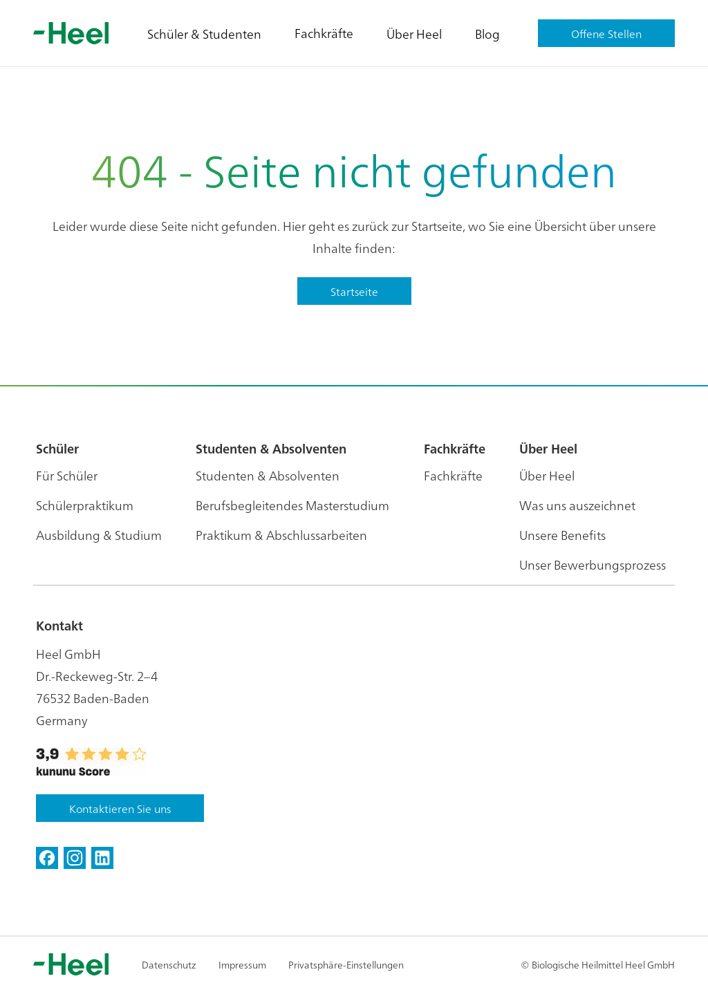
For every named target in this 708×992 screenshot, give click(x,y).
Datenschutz (169, 964)
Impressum (242, 964)
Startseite (354, 291)
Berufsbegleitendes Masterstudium (292, 505)
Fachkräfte (324, 32)
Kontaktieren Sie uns (120, 808)
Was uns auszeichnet (577, 505)
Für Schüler (66, 475)
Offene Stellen (606, 33)
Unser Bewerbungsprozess (592, 564)
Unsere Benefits (562, 534)
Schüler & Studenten (204, 33)
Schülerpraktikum (84, 505)
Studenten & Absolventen (267, 475)
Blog (487, 33)
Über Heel (414, 33)
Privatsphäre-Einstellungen (346, 964)
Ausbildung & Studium (99, 534)
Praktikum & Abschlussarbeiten (281, 534)
